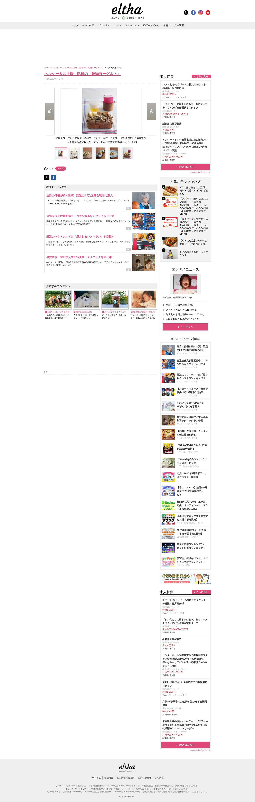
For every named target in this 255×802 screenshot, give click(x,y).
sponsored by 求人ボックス (200, 172)
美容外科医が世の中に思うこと (182, 319)
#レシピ (60, 168)
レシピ (56, 67)
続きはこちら (187, 166)
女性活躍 (179, 25)
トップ (74, 25)
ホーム (47, 67)
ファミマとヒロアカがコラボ (181, 309)
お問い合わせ (144, 777)
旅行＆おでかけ (151, 25)
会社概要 (108, 777)
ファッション (132, 25)
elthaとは (96, 777)
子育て (167, 25)
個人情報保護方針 (125, 777)
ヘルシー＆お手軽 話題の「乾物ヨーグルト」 (82, 67)
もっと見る (187, 326)
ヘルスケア (88, 25)
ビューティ (104, 25)
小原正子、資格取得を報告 (180, 304)
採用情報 (159, 777)
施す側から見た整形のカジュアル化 (185, 314)
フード (117, 25)
